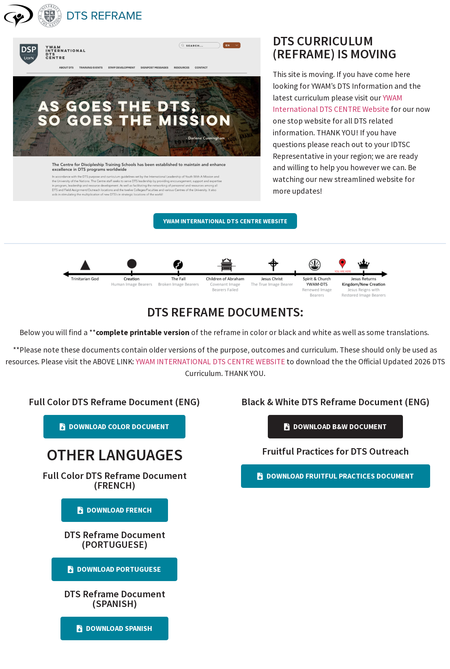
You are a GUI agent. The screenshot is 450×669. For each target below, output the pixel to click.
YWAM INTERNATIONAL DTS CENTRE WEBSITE (210, 361)
